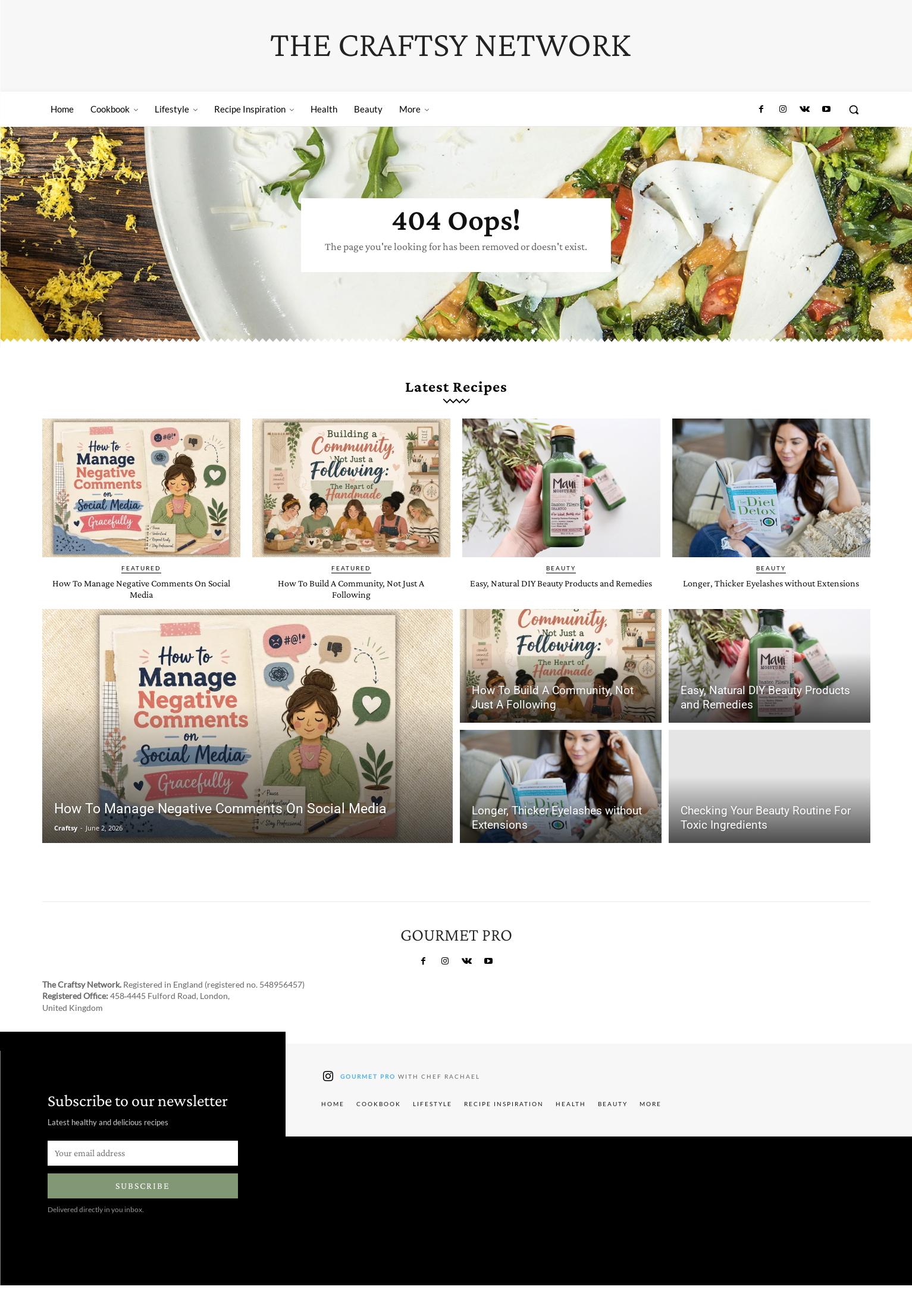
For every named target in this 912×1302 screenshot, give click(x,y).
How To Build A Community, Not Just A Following (351, 605)
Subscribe (142, 1203)
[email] (143, 1169)
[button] (853, 109)
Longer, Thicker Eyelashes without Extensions (771, 605)
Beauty (561, 585)
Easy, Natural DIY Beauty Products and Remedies (561, 605)
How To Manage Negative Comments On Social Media (141, 605)
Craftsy (65, 845)
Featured (141, 585)
